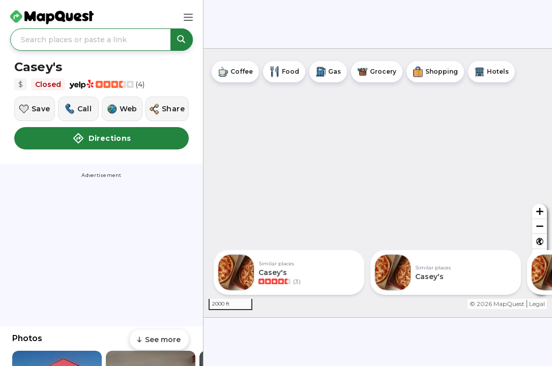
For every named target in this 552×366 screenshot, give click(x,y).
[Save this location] (34, 109)
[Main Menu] (188, 17)
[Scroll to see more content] (159, 339)
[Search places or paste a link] (101, 39)
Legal (537, 304)
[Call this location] (78, 109)
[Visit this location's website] (122, 109)
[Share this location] (167, 109)
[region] (378, 183)
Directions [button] (101, 138)
